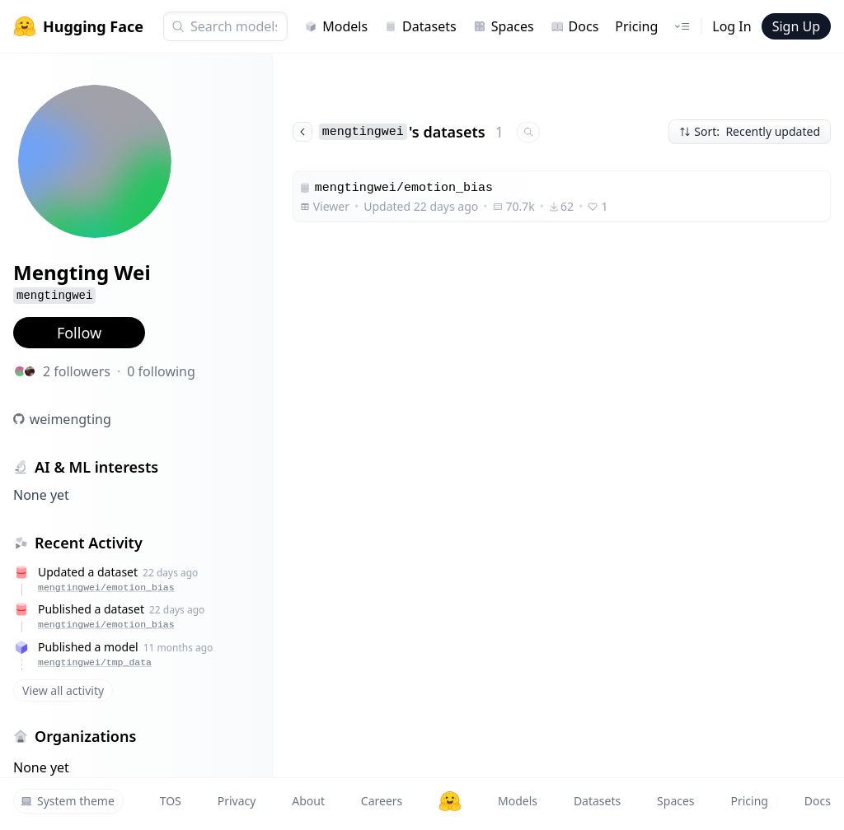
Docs (575, 26)
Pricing (636, 26)
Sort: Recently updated (749, 131)
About (308, 801)
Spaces (503, 26)
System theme (68, 801)
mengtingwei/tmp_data (95, 662)
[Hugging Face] (450, 801)
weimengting (70, 419)
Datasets (420, 26)
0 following (161, 371)
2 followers (76, 371)
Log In (731, 26)
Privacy (237, 801)
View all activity (63, 690)
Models (336, 26)
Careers (381, 801)
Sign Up (796, 26)
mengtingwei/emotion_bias (106, 587)
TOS (170, 801)
